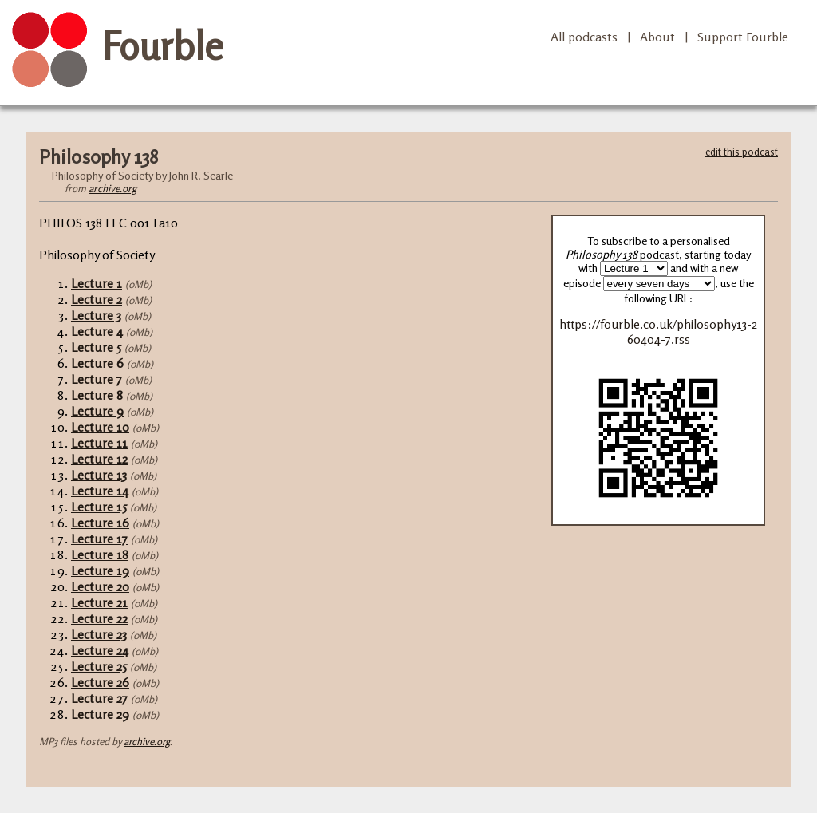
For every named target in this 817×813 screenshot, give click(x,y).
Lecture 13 (99, 475)
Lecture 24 (99, 650)
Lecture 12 (99, 459)
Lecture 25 (99, 666)
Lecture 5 (96, 347)
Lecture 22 (99, 618)
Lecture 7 (96, 379)
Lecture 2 (96, 299)
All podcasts (584, 37)
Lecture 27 (99, 698)
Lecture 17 (99, 539)
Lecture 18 (99, 554)
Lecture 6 (97, 363)
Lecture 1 (96, 283)
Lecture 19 (100, 570)
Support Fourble (742, 37)
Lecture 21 (99, 602)
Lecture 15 (99, 507)
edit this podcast (741, 151)
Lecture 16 (100, 523)
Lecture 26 (100, 682)
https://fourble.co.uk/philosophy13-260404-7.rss (658, 332)
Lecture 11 (99, 443)
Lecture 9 (97, 411)
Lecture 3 (96, 315)
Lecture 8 (97, 395)
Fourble (162, 45)
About (657, 37)
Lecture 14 (99, 491)
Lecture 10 (100, 427)
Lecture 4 (97, 331)
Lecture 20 (100, 586)
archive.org (112, 188)
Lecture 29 (100, 714)
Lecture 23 (99, 634)
